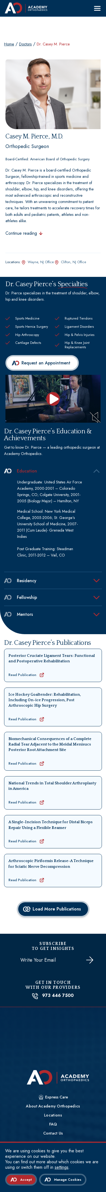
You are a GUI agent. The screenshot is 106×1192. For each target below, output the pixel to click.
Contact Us (53, 1133)
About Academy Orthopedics (53, 1106)
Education (20, 471)
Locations (53, 1115)
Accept (26, 1179)
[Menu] (97, 8)
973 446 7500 (53, 995)
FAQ (53, 1124)
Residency (20, 581)
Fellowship (20, 597)
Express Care (56, 1097)
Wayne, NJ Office (41, 262)
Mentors (18, 614)
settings (61, 1167)
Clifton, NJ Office (73, 262)
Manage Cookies (67, 1179)
